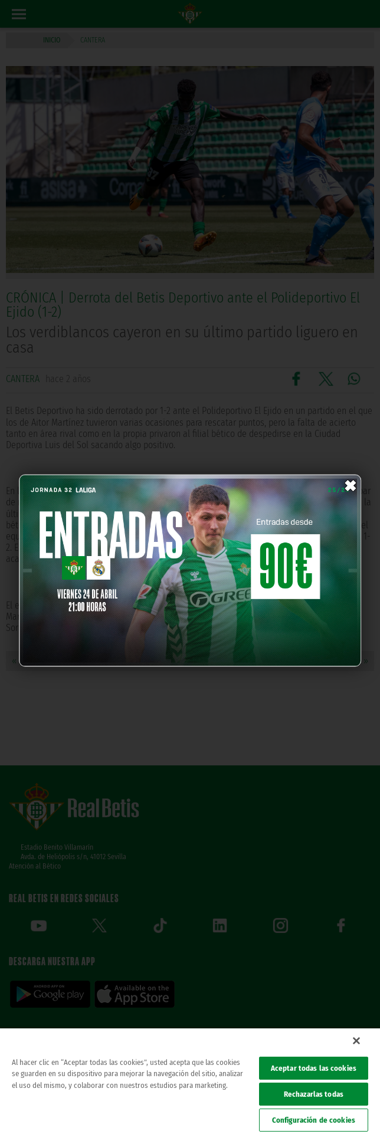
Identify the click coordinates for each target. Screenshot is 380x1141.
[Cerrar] (356, 1040)
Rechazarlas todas (313, 1094)
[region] (190, 1084)
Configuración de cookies (313, 1120)
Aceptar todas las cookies (313, 1068)
